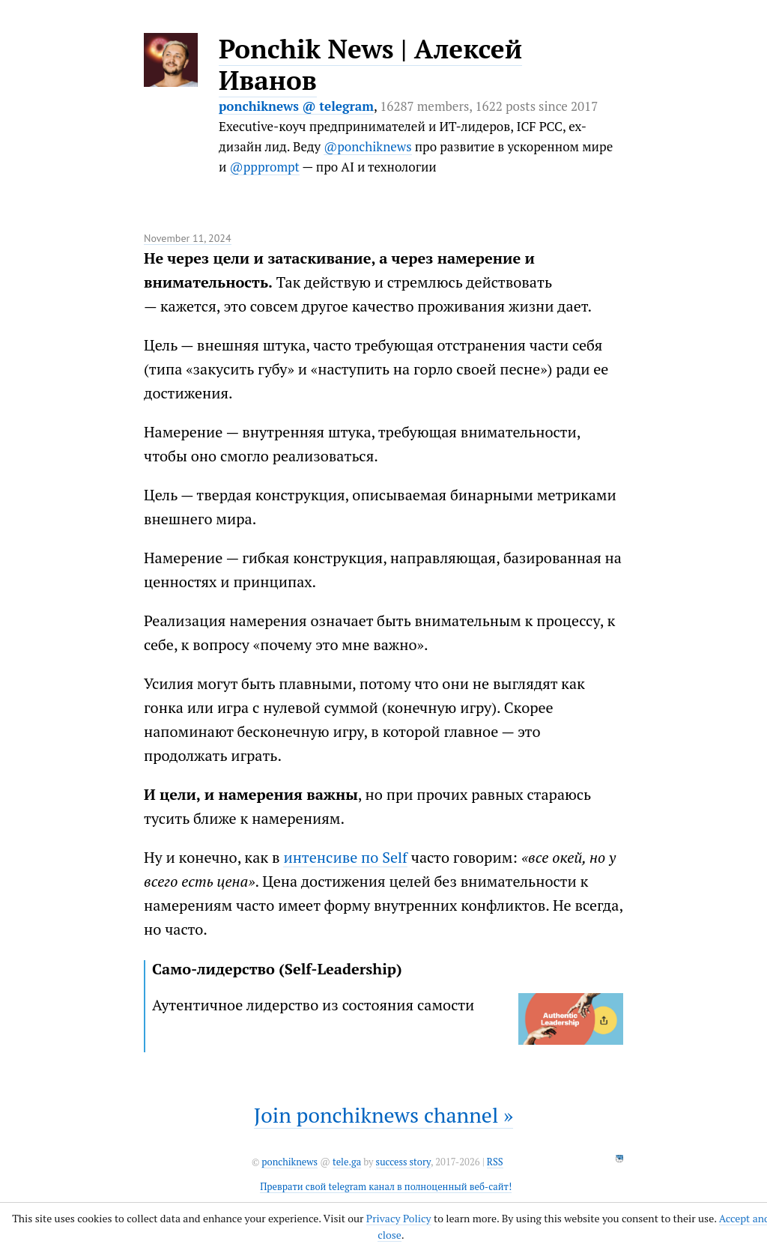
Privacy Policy (398, 1218)
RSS (495, 1162)
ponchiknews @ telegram (296, 106)
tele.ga (347, 1162)
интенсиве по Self (345, 857)
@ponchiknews (367, 146)
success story (403, 1162)
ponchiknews (289, 1162)
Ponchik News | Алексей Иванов (370, 64)
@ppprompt (265, 166)
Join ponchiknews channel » (384, 1115)
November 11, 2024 (187, 238)
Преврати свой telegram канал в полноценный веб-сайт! (386, 1186)
